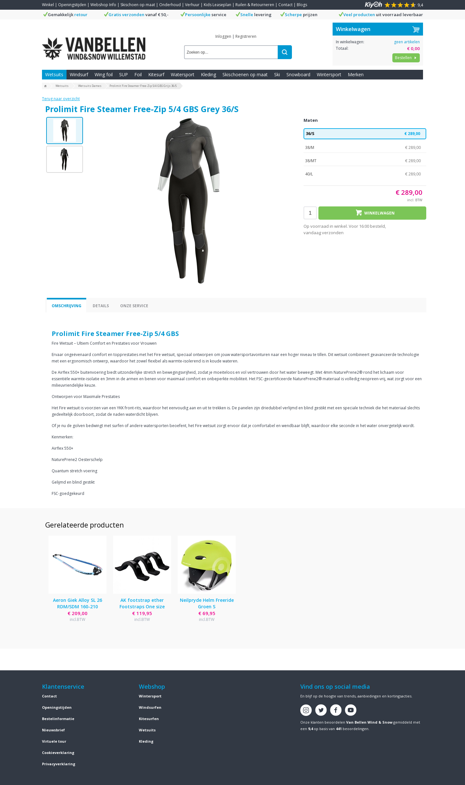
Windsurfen (150, 707)
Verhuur (192, 4)
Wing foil (104, 74)
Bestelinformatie (58, 718)
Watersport (182, 74)
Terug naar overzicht (61, 98)
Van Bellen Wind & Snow (369, 722)
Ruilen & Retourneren (254, 4)
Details (101, 306)
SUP (123, 74)
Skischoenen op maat (245, 74)
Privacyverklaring (58, 763)
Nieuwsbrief (53, 729)
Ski (277, 74)
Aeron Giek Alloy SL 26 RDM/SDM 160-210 (77, 603)
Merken (356, 74)
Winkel (48, 4)
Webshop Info (103, 4)
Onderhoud (170, 4)
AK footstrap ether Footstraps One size (142, 603)
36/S (365, 134)
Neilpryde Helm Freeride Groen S (207, 603)
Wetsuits (54, 74)
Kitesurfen (149, 718)
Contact (285, 4)
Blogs (302, 4)
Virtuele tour (54, 741)
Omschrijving (66, 306)
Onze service (134, 306)
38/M (365, 147)
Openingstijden (72, 4)
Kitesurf (156, 74)
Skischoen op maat (137, 4)
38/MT (365, 161)
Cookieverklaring (58, 752)
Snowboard (298, 74)
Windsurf (79, 74)
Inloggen (223, 36)
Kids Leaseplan (217, 4)
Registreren (245, 36)
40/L (365, 174)
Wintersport (329, 74)
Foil (138, 74)
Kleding (208, 74)
